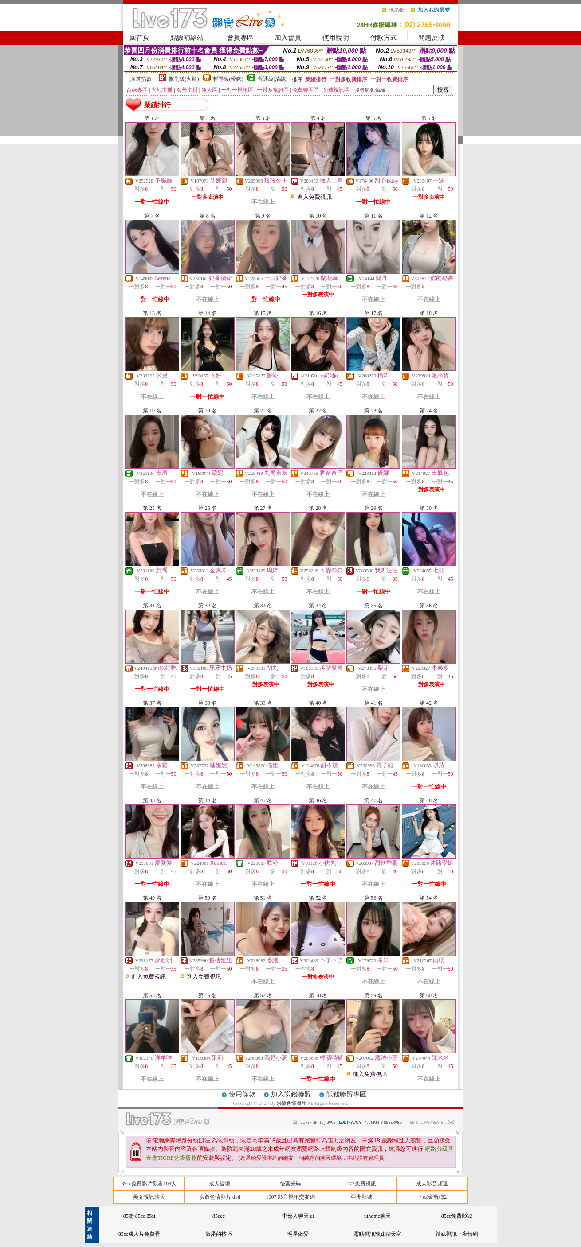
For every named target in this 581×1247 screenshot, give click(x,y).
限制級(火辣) (184, 79)
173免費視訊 (361, 1184)
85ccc (218, 1216)
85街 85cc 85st (139, 1216)
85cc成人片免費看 (139, 1234)
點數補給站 (187, 37)
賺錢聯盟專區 (346, 1094)
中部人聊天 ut (298, 1216)
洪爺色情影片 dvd (219, 1197)
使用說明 (335, 37)
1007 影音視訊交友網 (290, 1197)
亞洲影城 (361, 1197)
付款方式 (383, 37)
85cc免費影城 (457, 1216)
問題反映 (431, 37)
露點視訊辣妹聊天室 (377, 1234)
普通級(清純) (273, 79)
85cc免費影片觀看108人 (149, 1184)
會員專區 (240, 37)
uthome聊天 (377, 1216)
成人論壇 (219, 1184)
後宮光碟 (290, 1184)
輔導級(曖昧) (228, 79)
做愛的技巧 (218, 1234)
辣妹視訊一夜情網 (457, 1234)
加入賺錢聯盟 (291, 1094)
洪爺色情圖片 (292, 1103)
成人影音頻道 (432, 1184)
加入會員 (288, 37)
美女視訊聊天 (149, 1197)
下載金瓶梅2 (432, 1197)
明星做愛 (298, 1234)
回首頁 (139, 37)
